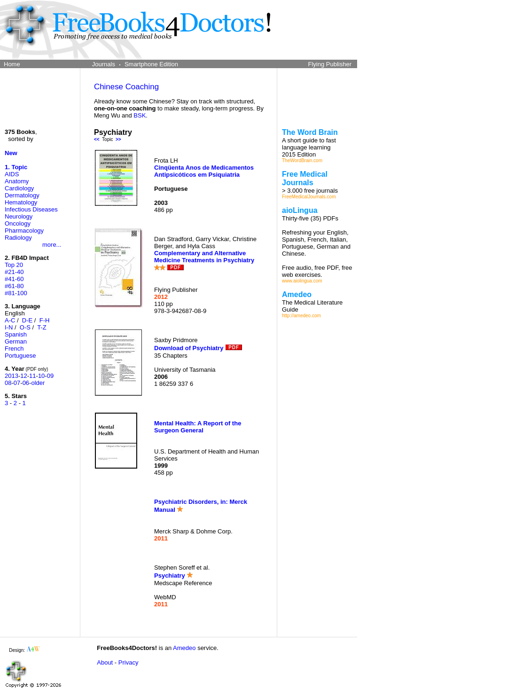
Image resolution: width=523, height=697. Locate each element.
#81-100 (16, 293)
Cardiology (19, 188)
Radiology (18, 237)
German (16, 341)
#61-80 (14, 286)
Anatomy (17, 181)
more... (51, 244)
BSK (139, 115)
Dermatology (22, 195)
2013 (11, 375)
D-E (27, 320)
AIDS (12, 174)
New (11, 153)
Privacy (128, 662)
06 (26, 382)
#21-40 (14, 271)
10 (41, 375)
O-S (25, 327)
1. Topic (16, 167)
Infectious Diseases (31, 209)
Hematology (21, 202)
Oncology (18, 223)
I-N (9, 327)
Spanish (16, 334)
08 (8, 382)
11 (32, 375)
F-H (44, 320)
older (38, 382)
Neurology (18, 216)
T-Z (42, 327)
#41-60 (14, 278)
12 (23, 375)
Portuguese (20, 355)
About (105, 662)
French (14, 348)
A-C (10, 320)
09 (50, 375)
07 (17, 382)
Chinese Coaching (126, 86)
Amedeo (184, 647)
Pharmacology (24, 230)
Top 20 (14, 264)
